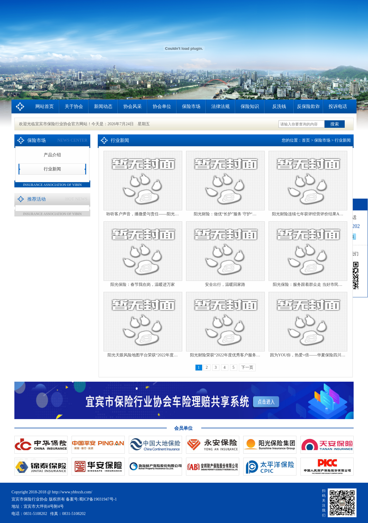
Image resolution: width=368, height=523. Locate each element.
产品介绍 (52, 155)
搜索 (334, 123)
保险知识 (250, 106)
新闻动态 (103, 106)
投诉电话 (338, 106)
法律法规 (220, 106)
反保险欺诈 (308, 106)
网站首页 (44, 106)
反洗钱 (279, 106)
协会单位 (162, 106)
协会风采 (132, 106)
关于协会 (74, 106)
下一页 (247, 367)
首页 (306, 140)
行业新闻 (52, 169)
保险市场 (191, 106)
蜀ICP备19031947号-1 (98, 499)
